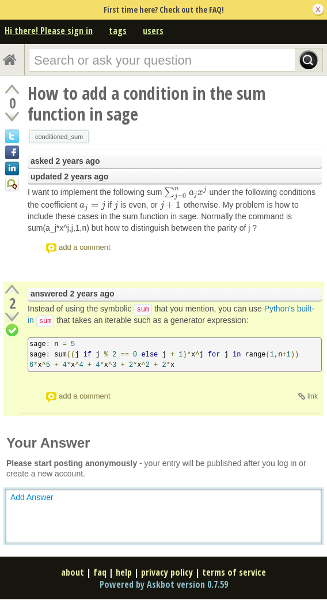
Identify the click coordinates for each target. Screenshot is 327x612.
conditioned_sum (59, 136)
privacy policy (167, 572)
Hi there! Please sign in (49, 30)
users (153, 30)
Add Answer (32, 497)
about (72, 572)
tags (118, 30)
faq (100, 572)
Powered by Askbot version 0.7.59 (164, 584)
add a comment (85, 247)
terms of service (234, 572)
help (124, 572)
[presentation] (185, 192)
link (312, 396)
